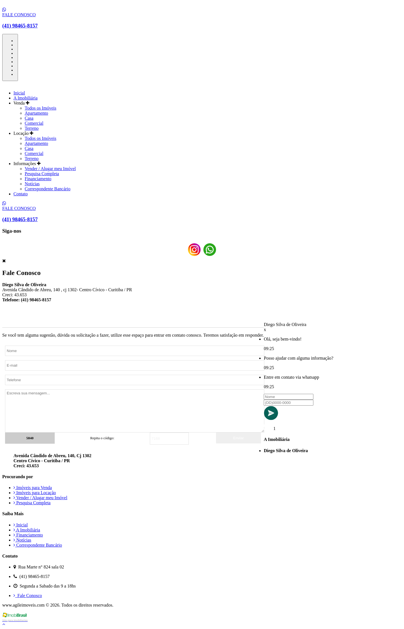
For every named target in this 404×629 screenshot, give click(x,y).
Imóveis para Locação (34, 492)
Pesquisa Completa (42, 173)
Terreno (32, 128)
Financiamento (38, 178)
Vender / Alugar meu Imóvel (50, 168)
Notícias (32, 183)
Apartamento (36, 113)
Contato (20, 193)
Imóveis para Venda (32, 487)
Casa (29, 118)
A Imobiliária (25, 98)
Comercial (34, 123)
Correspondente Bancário (47, 188)
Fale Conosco (27, 595)
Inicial (19, 93)
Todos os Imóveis (40, 108)
